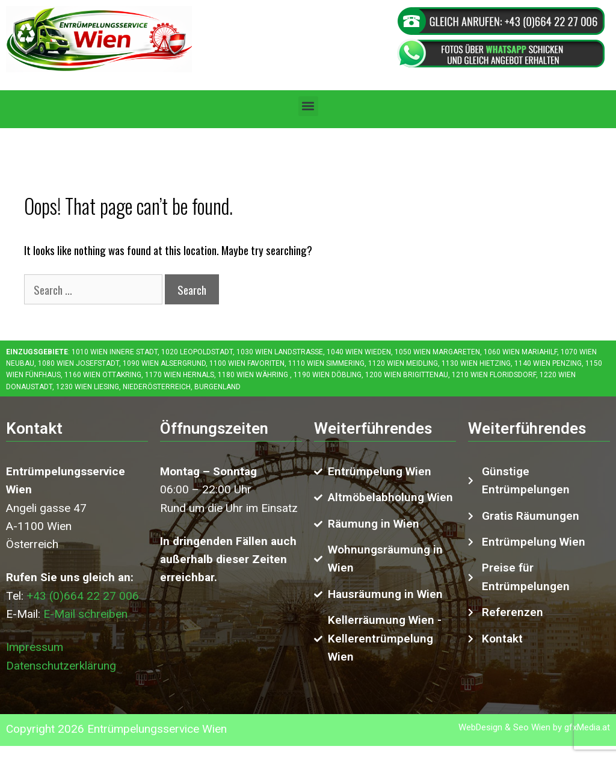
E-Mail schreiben (85, 614)
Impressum (34, 647)
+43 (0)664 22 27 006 (82, 596)
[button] (308, 106)
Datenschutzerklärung (61, 666)
